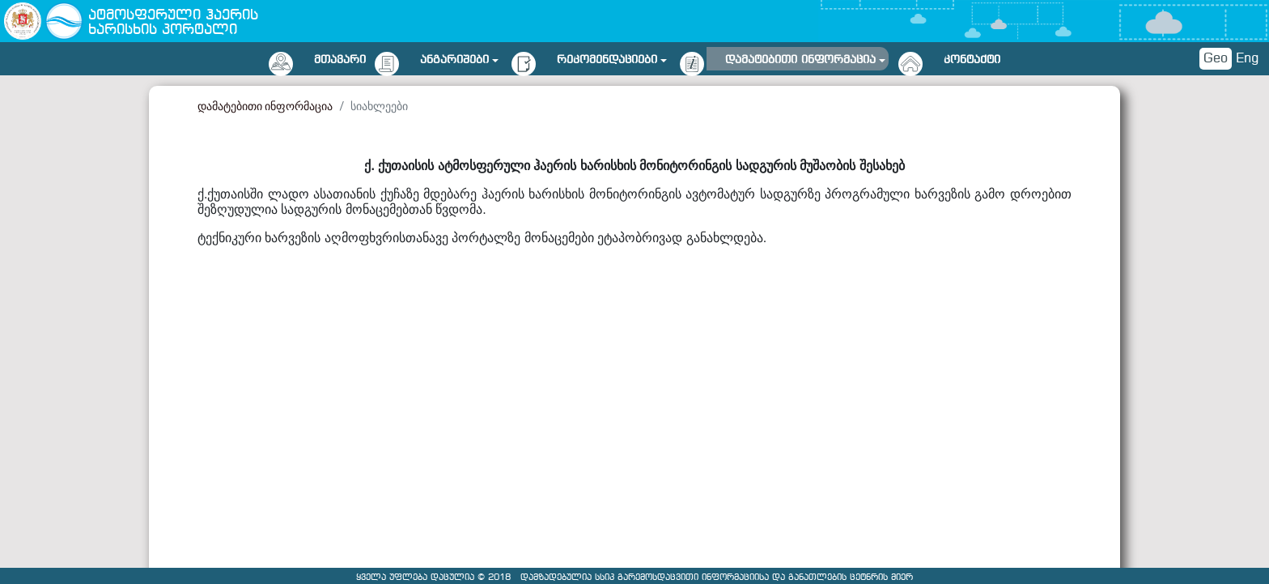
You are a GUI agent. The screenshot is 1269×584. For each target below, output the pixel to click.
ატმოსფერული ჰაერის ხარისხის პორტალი (173, 23)
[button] (459, 57)
